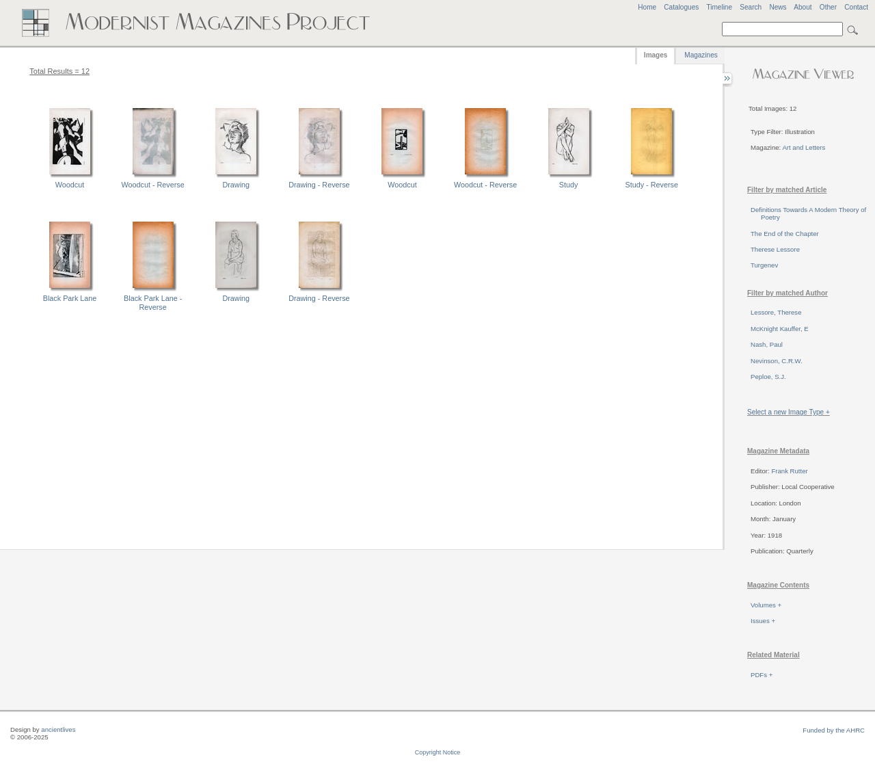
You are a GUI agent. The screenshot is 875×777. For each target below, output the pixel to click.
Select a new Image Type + (788, 412)
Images (655, 55)
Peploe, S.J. (768, 376)
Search (751, 7)
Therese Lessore (775, 249)
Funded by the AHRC (834, 730)
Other (828, 7)
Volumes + (766, 605)
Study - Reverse (651, 185)
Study (568, 185)
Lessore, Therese (776, 312)
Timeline (719, 7)
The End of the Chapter (785, 233)
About (802, 7)
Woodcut (69, 185)
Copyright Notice (438, 752)
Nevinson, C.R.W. (777, 361)
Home (647, 7)
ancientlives (58, 729)
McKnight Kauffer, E (780, 328)
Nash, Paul (767, 344)
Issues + (763, 620)
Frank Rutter (789, 471)
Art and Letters (803, 147)
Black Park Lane (70, 298)
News (777, 7)
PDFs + (761, 675)
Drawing (236, 185)
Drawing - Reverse (318, 185)
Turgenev (764, 265)
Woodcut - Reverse (153, 185)
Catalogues (681, 7)
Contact (856, 7)
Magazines (700, 55)
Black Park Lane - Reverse (153, 302)
